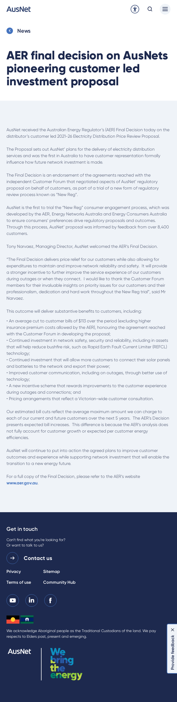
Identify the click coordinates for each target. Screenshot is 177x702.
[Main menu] (165, 9)
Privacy (13, 571)
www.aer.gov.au (22, 482)
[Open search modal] (150, 9)
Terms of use (18, 582)
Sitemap (51, 571)
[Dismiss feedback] (173, 629)
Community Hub (59, 582)
